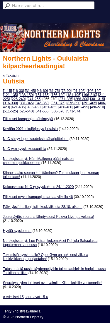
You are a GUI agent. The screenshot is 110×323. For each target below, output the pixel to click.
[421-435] (18, 107)
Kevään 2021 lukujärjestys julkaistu (30, 129)
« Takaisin (10, 76)
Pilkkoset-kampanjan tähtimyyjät (28, 119)
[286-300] (81, 99)
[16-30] (18, 91)
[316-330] (10, 103)
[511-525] (10, 111)
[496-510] (97, 107)
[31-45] (30, 91)
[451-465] (50, 107)
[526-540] (26, 111)
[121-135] (10, 95)
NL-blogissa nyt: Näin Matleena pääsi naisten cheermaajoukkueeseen (38, 161)
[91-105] (79, 91)
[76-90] (66, 91)
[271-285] (65, 99)
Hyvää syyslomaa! (17, 231)
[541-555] (42, 111)
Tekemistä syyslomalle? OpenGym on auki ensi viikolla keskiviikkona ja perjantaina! (45, 257)
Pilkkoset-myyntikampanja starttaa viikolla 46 (38, 197)
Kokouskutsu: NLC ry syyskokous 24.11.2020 (38, 187)
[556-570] (57, 111)
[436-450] (34, 107)
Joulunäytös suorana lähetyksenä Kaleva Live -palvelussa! (48, 217)
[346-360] (42, 103)
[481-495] (81, 107)
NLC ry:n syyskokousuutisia (24, 149)
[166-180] (57, 95)
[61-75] (54, 91)
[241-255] (34, 99)
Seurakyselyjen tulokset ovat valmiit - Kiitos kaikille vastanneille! (52, 283)
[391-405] (89, 103)
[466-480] (65, 107)
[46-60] (42, 91)
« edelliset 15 (13, 297)
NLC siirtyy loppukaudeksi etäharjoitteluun (35, 139)
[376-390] (73, 103)
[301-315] (97, 99)
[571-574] (73, 111)
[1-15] (7, 91)
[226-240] (18, 99)
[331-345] (26, 103)
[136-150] (26, 95)
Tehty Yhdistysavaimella (21, 311)
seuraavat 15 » (36, 297)
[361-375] (57, 103)
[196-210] (89, 95)
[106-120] (94, 91)
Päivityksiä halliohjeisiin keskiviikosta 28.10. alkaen (42, 207)
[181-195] (73, 95)
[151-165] (42, 95)
